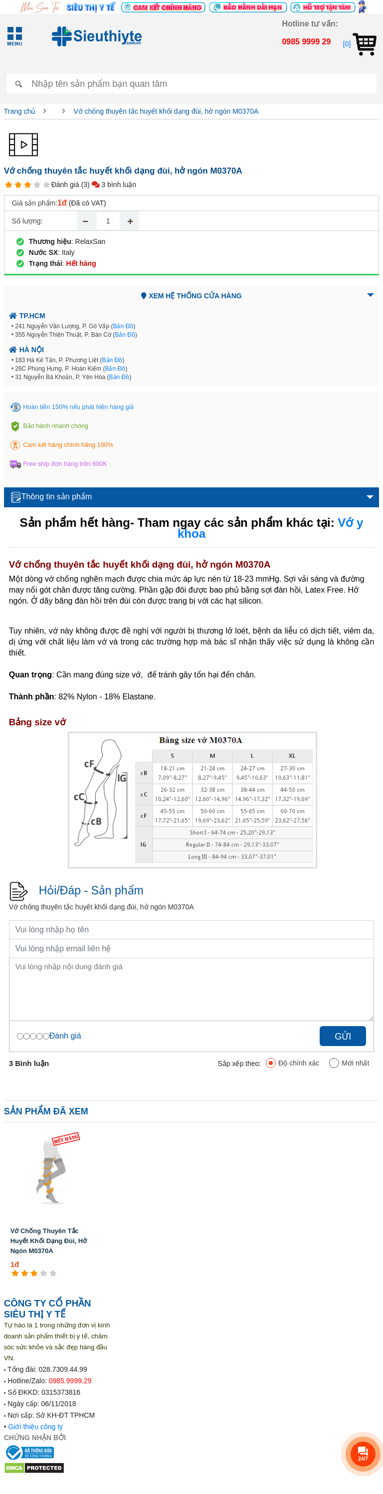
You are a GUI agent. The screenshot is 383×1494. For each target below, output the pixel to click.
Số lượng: (27, 221)
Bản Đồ (123, 326)
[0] (360, 44)
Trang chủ (20, 111)
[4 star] (37, 185)
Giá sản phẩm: (34, 203)
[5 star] (46, 185)
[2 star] (18, 185)
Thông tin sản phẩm (51, 497)
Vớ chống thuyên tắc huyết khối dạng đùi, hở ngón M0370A (165, 111)
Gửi (343, 1037)
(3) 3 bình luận (108, 185)
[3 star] (27, 185)
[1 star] (8, 185)
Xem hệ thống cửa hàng (191, 296)
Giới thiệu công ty (35, 1427)
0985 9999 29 (306, 41)
